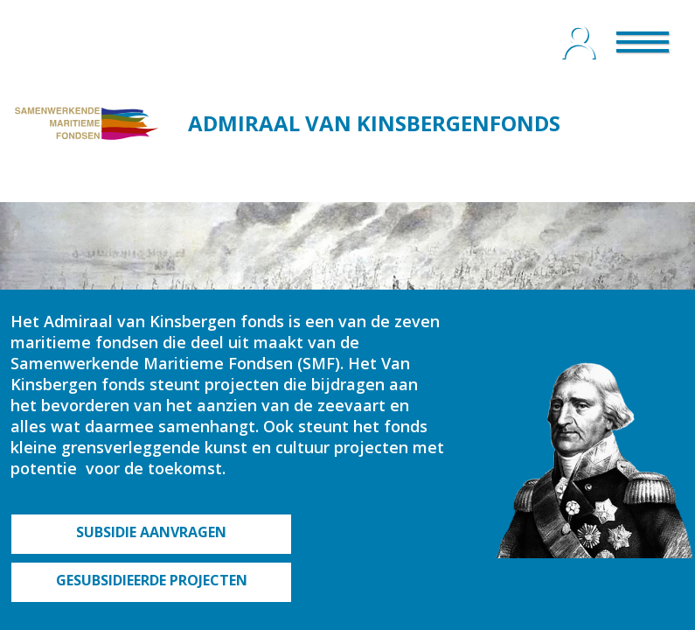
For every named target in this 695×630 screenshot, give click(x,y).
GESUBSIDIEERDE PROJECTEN (151, 580)
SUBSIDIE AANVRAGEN (151, 532)
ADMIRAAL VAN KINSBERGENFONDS (374, 122)
